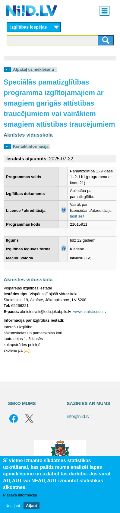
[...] (27, 350)
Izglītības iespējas (28, 27)
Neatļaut (12, 505)
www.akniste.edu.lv (90, 311)
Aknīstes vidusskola (28, 135)
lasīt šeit (77, 216)
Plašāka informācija (20, 495)
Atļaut (31, 505)
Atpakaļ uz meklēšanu (33, 69)
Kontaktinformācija (31, 146)
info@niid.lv (78, 416)
